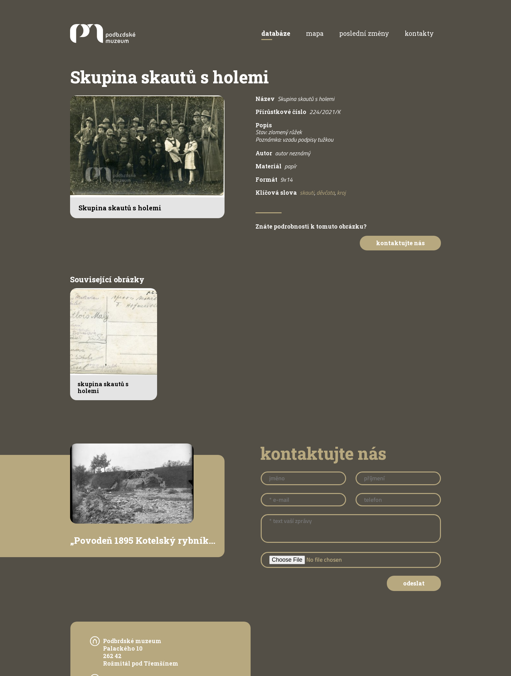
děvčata (325, 192)
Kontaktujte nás (400, 243)
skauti (307, 192)
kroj (341, 192)
